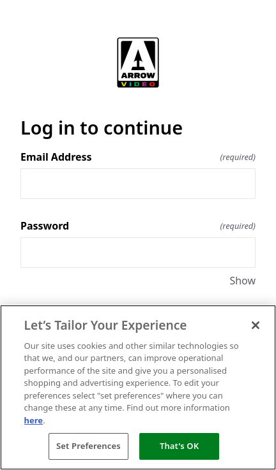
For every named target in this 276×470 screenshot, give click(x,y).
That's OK (179, 446)
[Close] (255, 325)
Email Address (138, 157)
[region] (138, 387)
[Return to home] (138, 62)
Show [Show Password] (242, 281)
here (33, 420)
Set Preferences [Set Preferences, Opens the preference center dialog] (88, 446)
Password (138, 225)
